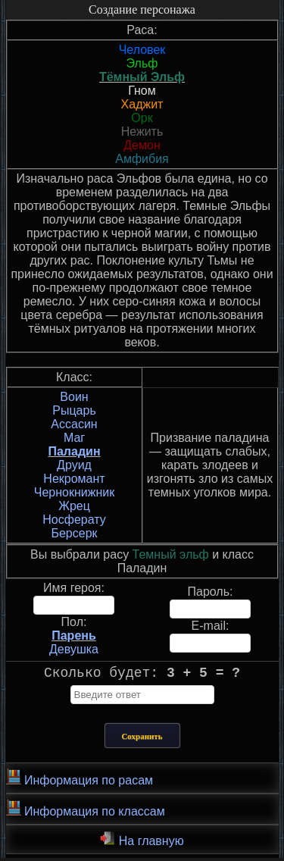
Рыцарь (73, 410)
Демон (141, 145)
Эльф (142, 63)
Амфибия (142, 158)
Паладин (74, 451)
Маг (74, 437)
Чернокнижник (74, 492)
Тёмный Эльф (142, 76)
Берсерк (74, 533)
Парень (73, 635)
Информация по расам (80, 781)
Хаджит (142, 104)
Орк (141, 117)
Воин (74, 396)
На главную (141, 842)
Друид (74, 465)
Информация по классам (85, 812)
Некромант (74, 478)
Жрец (74, 505)
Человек (142, 49)
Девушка (73, 649)
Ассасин (74, 424)
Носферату (73, 519)
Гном (142, 90)
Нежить (142, 131)
